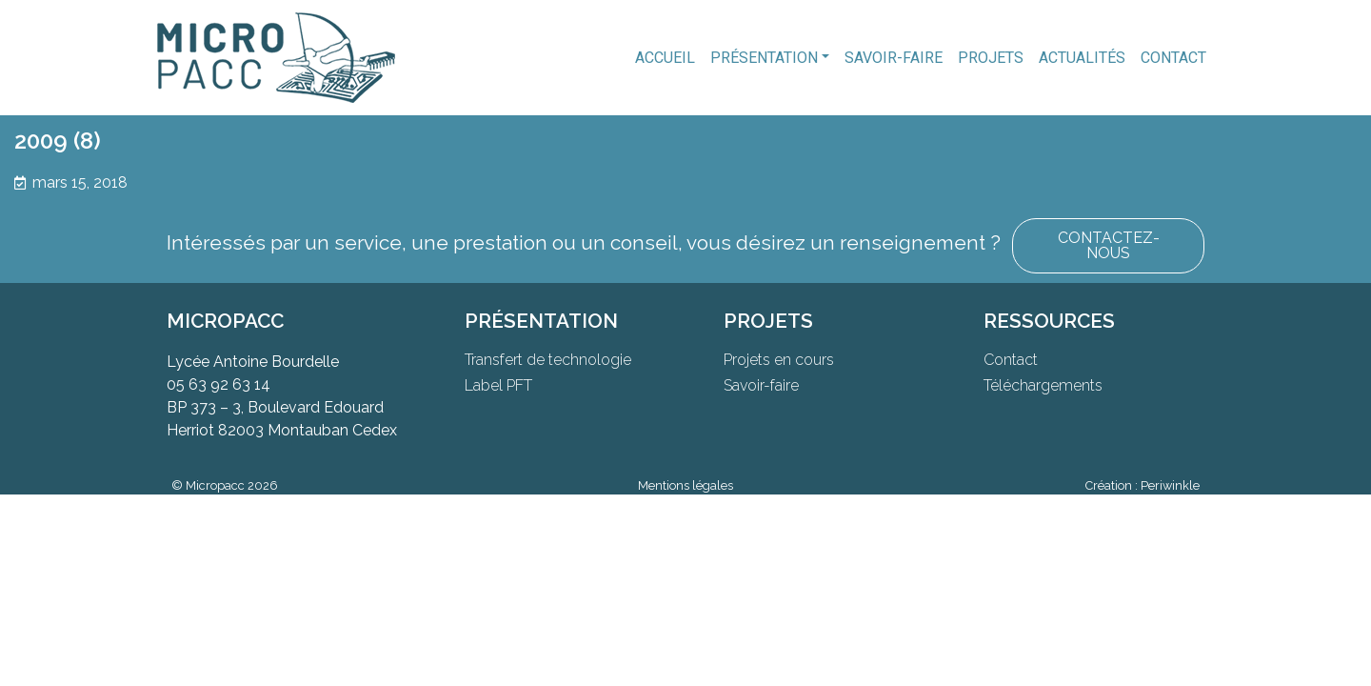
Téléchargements (1043, 385)
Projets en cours (779, 360)
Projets (990, 58)
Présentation (764, 58)
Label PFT (498, 385)
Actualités (1082, 58)
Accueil (665, 58)
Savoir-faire (893, 58)
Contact (1173, 58)
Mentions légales (685, 485)
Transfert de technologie (548, 360)
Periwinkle (1170, 485)
